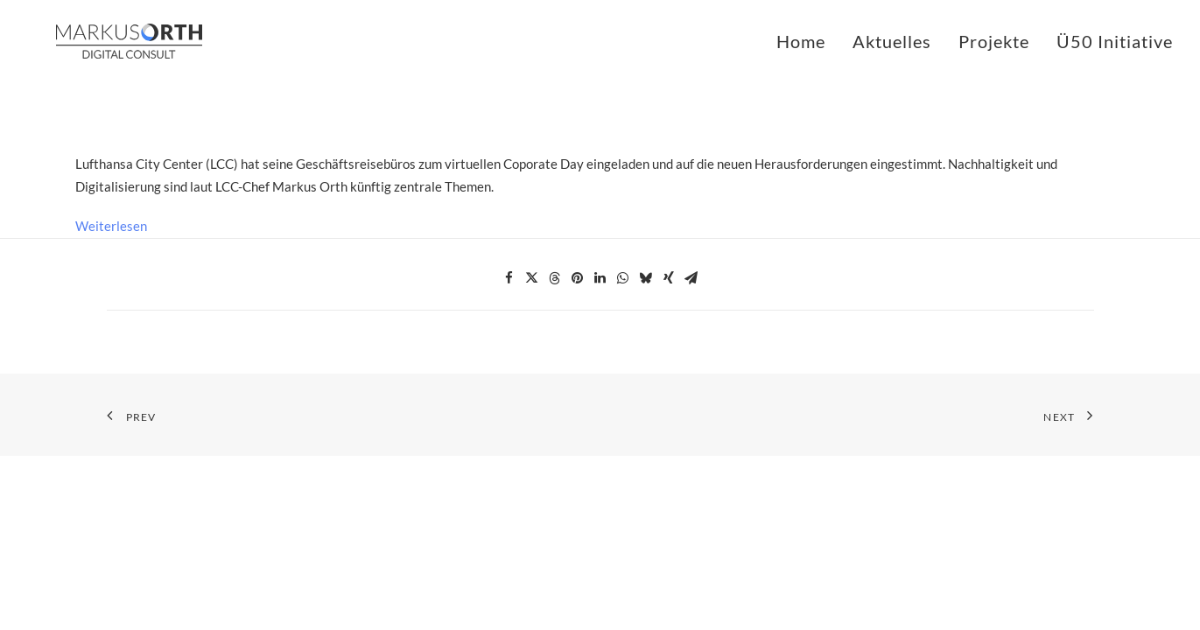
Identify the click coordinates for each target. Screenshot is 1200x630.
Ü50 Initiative (1114, 41)
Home (800, 41)
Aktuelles (892, 41)
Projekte (993, 41)
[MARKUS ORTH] (101, 41)
